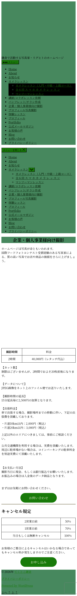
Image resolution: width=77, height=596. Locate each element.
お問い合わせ (17, 139)
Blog (12, 135)
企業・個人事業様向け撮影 (26, 106)
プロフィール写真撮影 (23, 110)
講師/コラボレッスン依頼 (25, 98)
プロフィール (17, 118)
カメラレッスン (18, 81)
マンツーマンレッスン (30, 94)
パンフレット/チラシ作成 (25, 102)
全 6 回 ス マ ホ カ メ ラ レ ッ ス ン (38, 90)
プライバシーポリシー (23, 143)
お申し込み (38, 562)
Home (13, 69)
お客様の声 (16, 130)
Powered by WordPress (17, 586)
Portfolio (15, 122)
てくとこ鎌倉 (22, 572)
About (13, 73)
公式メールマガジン (21, 126)
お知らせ (14, 77)
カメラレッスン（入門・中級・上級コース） (44, 85)
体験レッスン (17, 114)
